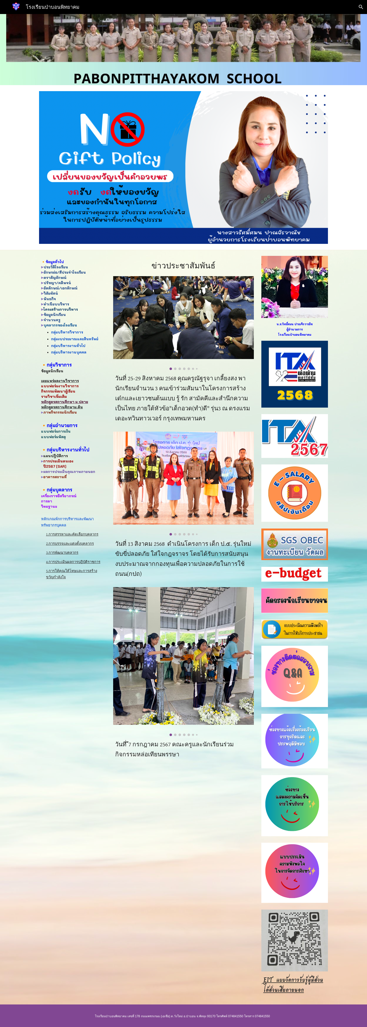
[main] (72, 307)
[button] (361, 7)
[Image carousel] (183, 323)
